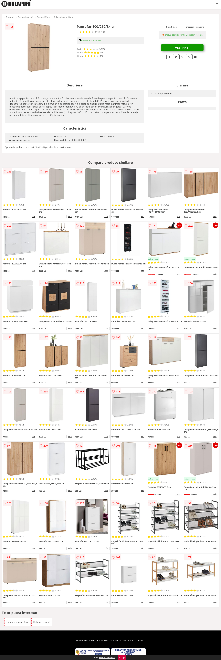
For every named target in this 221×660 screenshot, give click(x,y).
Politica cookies (136, 640)
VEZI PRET (182, 47)
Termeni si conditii (85, 640)
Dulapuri (10, 17)
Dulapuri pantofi (25, 17)
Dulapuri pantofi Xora (63, 17)
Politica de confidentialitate (111, 640)
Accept (121, 657)
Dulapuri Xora (43, 17)
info (33, 216)
